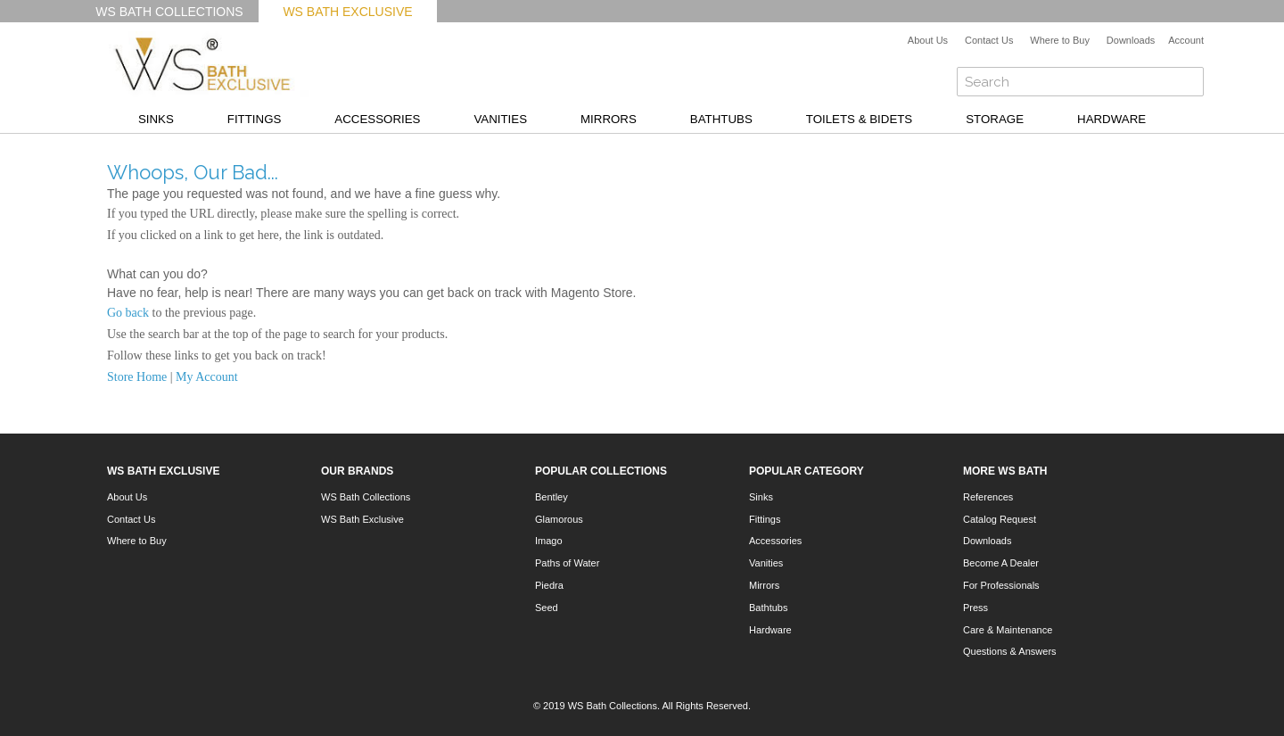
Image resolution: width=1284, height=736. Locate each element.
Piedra (549, 585)
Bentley (551, 497)
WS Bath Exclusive (347, 11)
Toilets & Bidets (859, 119)
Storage (995, 119)
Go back (128, 312)
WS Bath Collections (169, 11)
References (988, 497)
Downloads (1131, 40)
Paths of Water (567, 563)
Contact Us (989, 40)
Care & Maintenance (1007, 629)
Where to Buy (1060, 40)
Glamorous (559, 519)
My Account (207, 377)
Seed (546, 607)
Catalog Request (999, 519)
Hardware (1111, 119)
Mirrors (608, 119)
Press (975, 607)
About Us (928, 40)
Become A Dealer (1001, 563)
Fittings (254, 119)
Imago (549, 540)
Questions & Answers (1010, 651)
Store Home (137, 377)
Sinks (156, 119)
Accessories (377, 119)
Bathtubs (721, 119)
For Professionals (1001, 585)
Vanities (500, 119)
